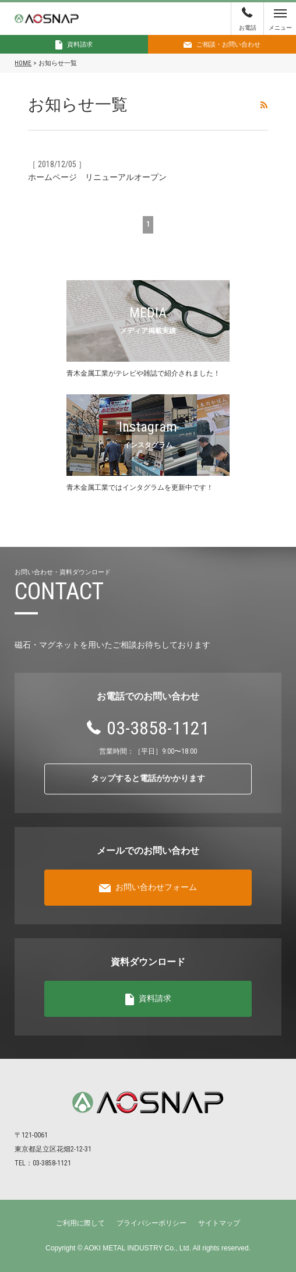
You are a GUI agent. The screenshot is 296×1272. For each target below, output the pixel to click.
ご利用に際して (80, 1223)
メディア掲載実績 (148, 331)
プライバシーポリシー (151, 1223)
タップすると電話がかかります (148, 778)
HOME (23, 63)
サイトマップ (219, 1223)
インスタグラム (148, 445)
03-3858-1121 (158, 728)
